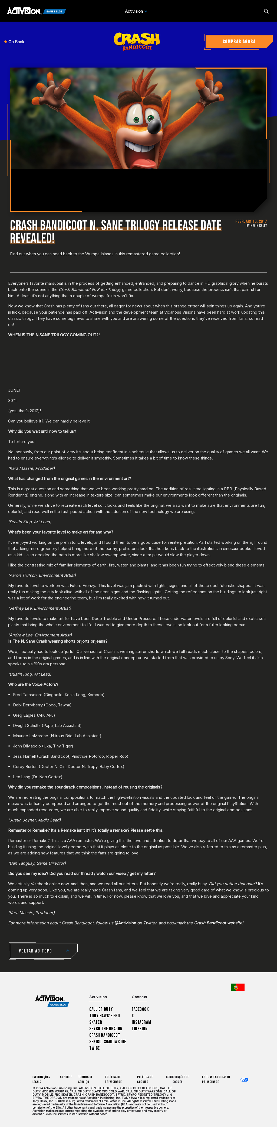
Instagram (141, 1022)
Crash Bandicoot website (218, 922)
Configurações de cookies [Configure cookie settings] (177, 1079)
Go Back (14, 41)
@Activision (125, 922)
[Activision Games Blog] (36, 11)
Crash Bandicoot (104, 1035)
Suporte (66, 1077)
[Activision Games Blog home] (52, 1001)
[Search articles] (266, 11)
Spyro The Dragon (106, 1029)
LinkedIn (140, 1029)
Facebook (140, 1009)
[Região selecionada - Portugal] (238, 987)
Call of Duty (101, 1009)
